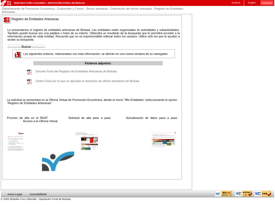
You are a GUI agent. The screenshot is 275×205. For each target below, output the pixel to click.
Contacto (267, 2)
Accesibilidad (38, 194)
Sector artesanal (97, 8)
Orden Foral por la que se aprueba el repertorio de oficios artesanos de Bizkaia (87, 81)
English (252, 2)
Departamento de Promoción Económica (28, 8)
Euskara (236, 2)
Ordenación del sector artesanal (131, 8)
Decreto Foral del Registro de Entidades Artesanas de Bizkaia (76, 71)
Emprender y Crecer (70, 8)
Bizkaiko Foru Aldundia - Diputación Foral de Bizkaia (49, 3)
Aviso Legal (15, 194)
